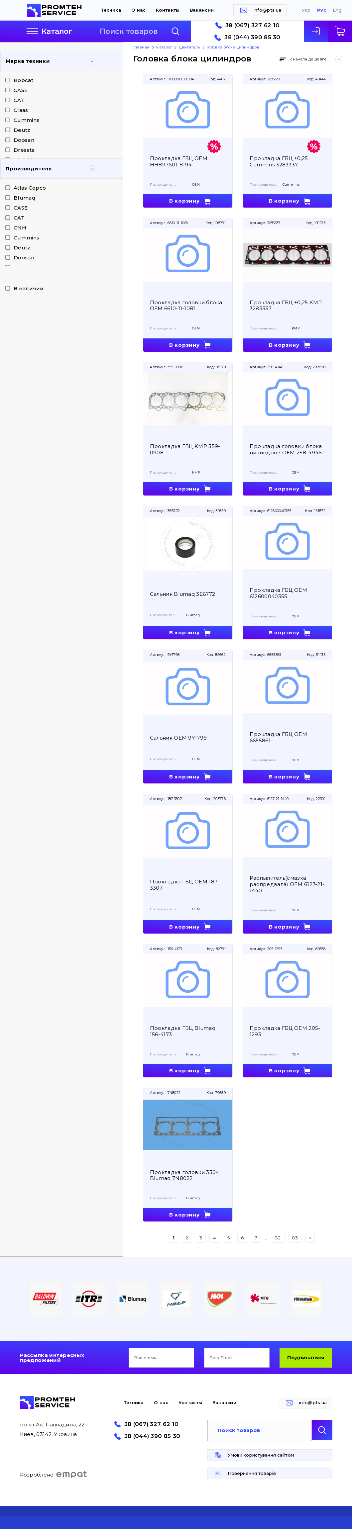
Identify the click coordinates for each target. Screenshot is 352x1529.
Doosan (24, 139)
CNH (20, 227)
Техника (111, 10)
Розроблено (53, 1474)
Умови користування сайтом (261, 1455)
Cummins (26, 120)
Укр (306, 10)
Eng (337, 10)
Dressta (24, 149)
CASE (21, 90)
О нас (138, 10)
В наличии (29, 288)
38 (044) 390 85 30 (252, 37)
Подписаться (305, 1357)
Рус (321, 10)
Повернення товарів (252, 1473)
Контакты (167, 10)
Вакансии (202, 10)
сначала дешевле (309, 59)
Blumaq (25, 197)
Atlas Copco (30, 187)
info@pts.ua (267, 10)
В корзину (184, 201)
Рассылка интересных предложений (52, 1358)
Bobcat (23, 80)
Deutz (22, 130)
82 (278, 1238)
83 (295, 1238)
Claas (21, 110)
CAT (19, 100)
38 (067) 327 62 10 (252, 25)
